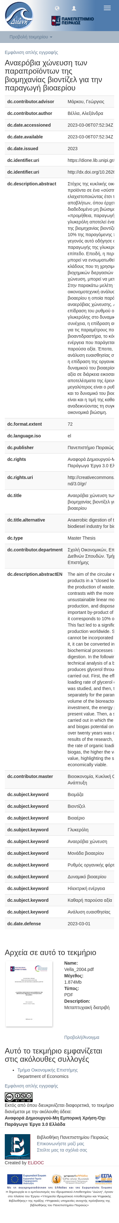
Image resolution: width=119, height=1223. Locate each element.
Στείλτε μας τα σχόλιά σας (62, 1150)
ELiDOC (36, 1162)
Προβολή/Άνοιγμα (81, 1037)
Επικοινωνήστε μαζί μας (60, 1143)
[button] (57, 8)
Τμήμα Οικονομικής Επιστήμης (47, 1070)
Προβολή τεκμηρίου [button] (31, 36)
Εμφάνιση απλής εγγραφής (31, 52)
